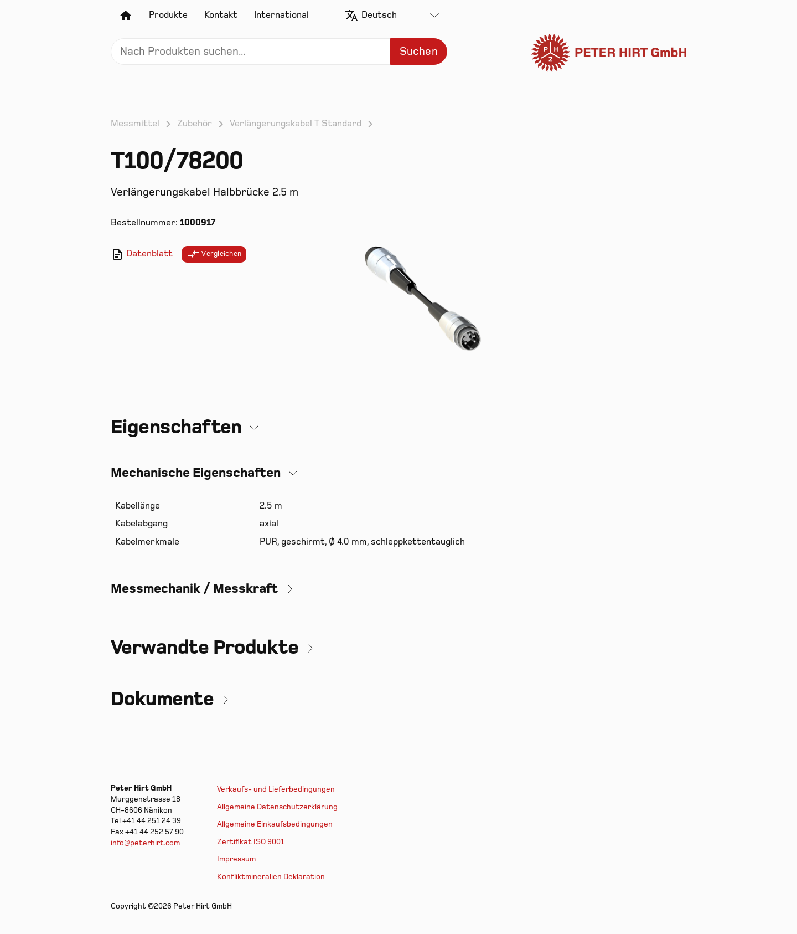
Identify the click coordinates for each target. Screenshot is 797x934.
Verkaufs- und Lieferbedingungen (276, 789)
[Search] (279, 51)
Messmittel (135, 123)
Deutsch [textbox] (379, 14)
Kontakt (220, 14)
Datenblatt (142, 254)
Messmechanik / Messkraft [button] (194, 589)
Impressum (236, 859)
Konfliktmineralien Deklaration (271, 876)
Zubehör (194, 123)
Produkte (168, 14)
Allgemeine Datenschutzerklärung (277, 807)
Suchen (419, 51)
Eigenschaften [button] (176, 427)
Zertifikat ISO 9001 (250, 841)
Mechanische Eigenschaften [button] (196, 473)
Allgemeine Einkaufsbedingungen (275, 824)
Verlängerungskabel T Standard (295, 123)
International (281, 14)
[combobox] (400, 15)
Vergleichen (214, 254)
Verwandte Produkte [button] (204, 647)
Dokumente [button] (162, 699)
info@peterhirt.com (145, 843)
